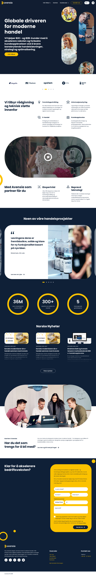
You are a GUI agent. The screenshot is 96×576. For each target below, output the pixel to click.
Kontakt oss (76, 3)
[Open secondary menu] (93, 2)
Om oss (52, 554)
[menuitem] (47, 3)
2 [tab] (46, 89)
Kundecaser (53, 558)
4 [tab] (51, 89)
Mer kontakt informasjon (56, 563)
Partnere (52, 560)
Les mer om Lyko (18, 274)
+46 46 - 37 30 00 (86, 556)
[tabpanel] (13, 83)
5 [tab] (53, 89)
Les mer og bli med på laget (48, 447)
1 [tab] (43, 89)
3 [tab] (49, 89)
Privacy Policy (82, 523)
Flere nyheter (48, 371)
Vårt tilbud (11, 54)
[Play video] (48, 157)
